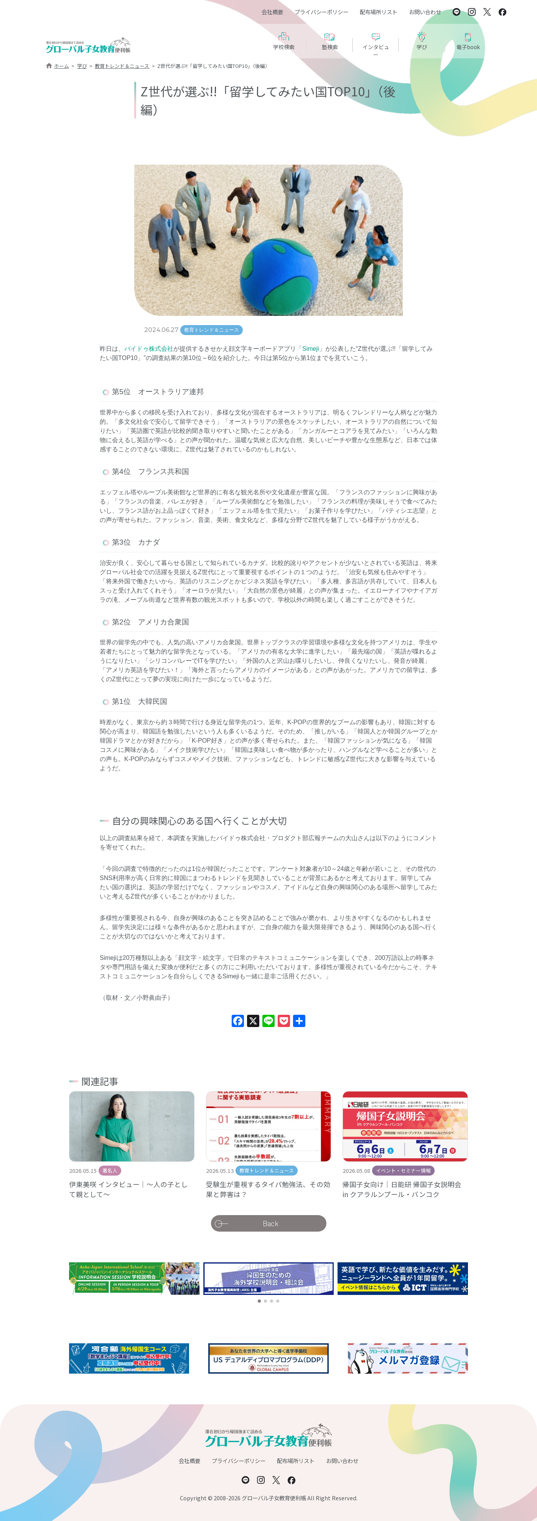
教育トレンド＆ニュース (122, 65)
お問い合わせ (425, 12)
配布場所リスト (378, 12)
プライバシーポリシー (321, 12)
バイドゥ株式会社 (148, 348)
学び (82, 65)
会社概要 (272, 12)
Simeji (310, 348)
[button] (259, 1301)
